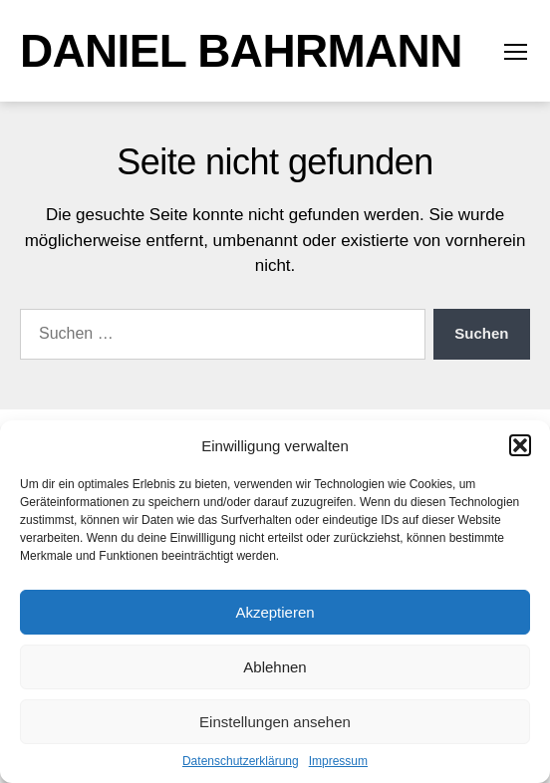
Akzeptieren (274, 612)
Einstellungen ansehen (275, 721)
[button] (520, 445)
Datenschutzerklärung (240, 761)
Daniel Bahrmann (241, 51)
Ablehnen (274, 666)
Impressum (338, 761)
